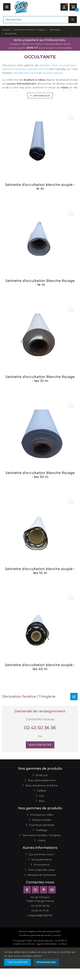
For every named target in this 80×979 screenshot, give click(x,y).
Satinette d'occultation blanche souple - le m (40, 187)
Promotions (41, 864)
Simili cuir (42, 775)
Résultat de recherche (41, 875)
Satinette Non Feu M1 (25, 72)
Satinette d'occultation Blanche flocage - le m (40, 283)
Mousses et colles (41, 814)
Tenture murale (41, 819)
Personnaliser (46, 962)
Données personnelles (48, 931)
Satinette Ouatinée (14, 69)
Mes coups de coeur (41, 869)
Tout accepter (17, 962)
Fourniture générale (41, 825)
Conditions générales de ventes (35, 935)
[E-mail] (52, 889)
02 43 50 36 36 (40, 727)
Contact (57, 935)
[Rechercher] (36, 19)
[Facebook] (27, 889)
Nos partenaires (41, 859)
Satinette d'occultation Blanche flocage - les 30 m (40, 475)
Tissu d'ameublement (41, 780)
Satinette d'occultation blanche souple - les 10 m (40, 571)
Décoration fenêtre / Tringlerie (41, 835)
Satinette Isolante (52, 72)
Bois (41, 801)
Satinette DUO (36, 69)
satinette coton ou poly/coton (57, 65)
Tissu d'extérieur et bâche (41, 785)
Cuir (41, 795)
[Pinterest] (43, 889)
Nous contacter (40, 744)
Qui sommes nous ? (42, 854)
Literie (42, 840)
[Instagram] (35, 889)
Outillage (41, 830)
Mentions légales (27, 931)
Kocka (53, 943)
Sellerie (41, 790)
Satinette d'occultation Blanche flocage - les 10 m (40, 379)
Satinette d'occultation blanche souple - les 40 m (40, 667)
